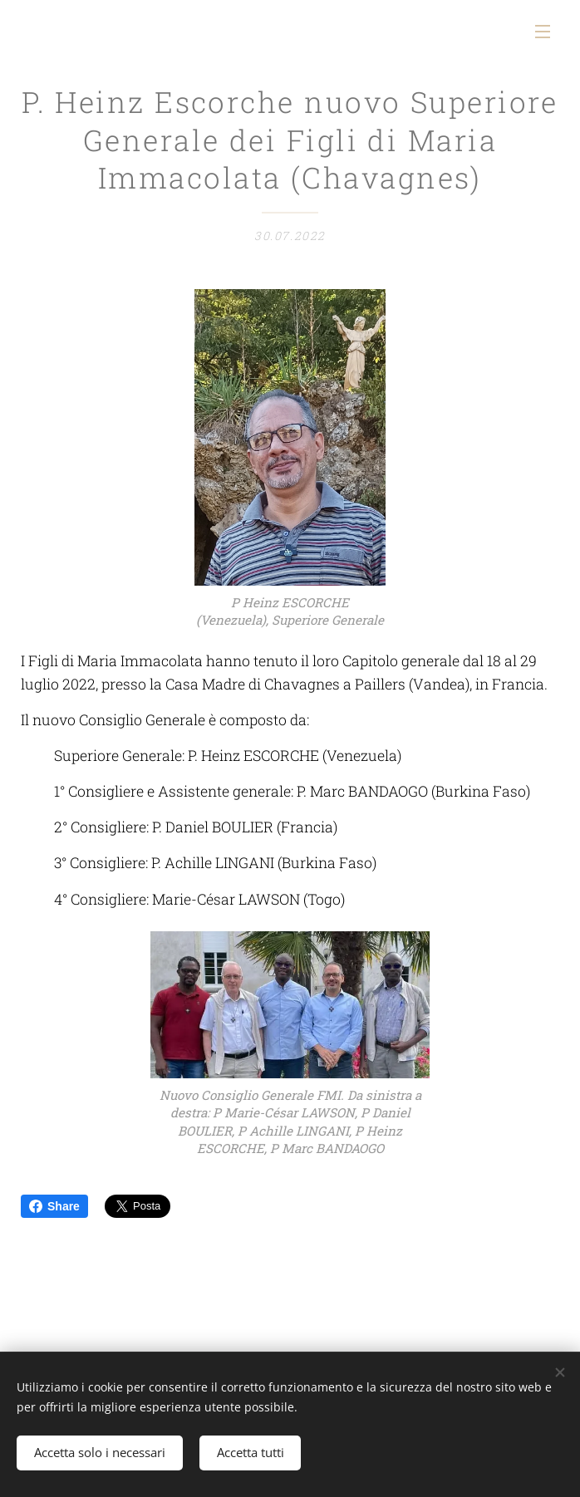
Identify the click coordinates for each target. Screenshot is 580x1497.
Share (54, 1206)
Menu (542, 31)
